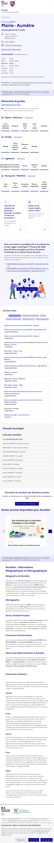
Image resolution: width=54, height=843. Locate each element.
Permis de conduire (15, 185)
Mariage (5, 146)
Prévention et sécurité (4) (13, 319)
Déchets (44, 166)
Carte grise (5, 185)
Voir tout (28, 118)
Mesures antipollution (34, 185)
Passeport (15, 126)
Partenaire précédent (4, 531)
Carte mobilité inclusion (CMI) (44, 185)
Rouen (8, 752)
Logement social (34, 166)
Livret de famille (34, 126)
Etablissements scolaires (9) (30, 316)
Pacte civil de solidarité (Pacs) (15, 146)
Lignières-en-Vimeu (15, 85)
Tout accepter (46, 840)
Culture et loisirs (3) (28, 319)
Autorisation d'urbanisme (15, 166)
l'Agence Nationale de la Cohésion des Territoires (22, 821)
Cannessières (26, 85)
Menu (51, 2)
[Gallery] (27, 531)
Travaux (25, 166)
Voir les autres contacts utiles (11, 49)
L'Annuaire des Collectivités (9, 818)
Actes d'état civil (25, 126)
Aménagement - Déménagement (5, 166)
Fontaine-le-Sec (47, 83)
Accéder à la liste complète (27, 289)
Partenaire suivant (50, 531)
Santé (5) (43, 316)
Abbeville (9, 693)
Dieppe (8, 771)
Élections (44, 126)
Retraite (34, 146)
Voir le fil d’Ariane (5, 17)
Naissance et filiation (25, 146)
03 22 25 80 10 (9, 42)
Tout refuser (34, 840)
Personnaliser (21, 840)
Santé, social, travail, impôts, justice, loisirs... (34, 208)
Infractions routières (25, 185)
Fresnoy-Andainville (26, 83)
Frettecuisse (37, 83)
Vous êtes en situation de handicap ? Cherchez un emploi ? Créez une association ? (12, 211)
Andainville (15, 83)
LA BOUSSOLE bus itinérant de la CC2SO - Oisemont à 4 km (27, 268)
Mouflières (4, 85)
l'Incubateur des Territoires (37, 818)
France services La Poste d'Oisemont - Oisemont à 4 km (25, 271)
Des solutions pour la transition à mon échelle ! (24, 546)
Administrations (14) (15, 316)
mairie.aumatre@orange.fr (13, 45)
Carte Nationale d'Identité (5, 126)
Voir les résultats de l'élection (26, 504)
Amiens (8, 713)
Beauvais (8, 734)
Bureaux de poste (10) (42, 319)
